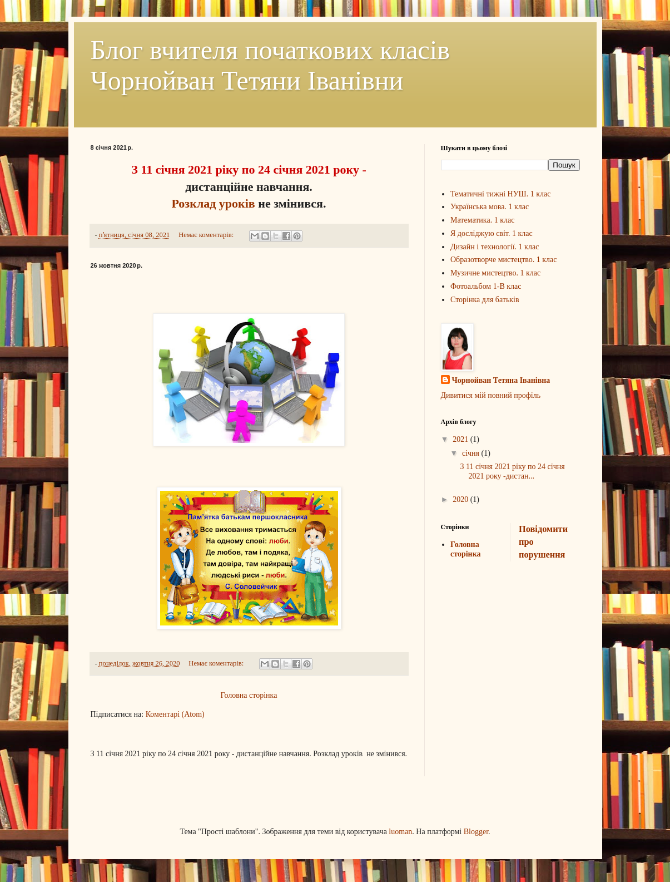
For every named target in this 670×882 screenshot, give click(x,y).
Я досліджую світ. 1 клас (491, 233)
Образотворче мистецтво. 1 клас (503, 259)
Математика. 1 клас (482, 220)
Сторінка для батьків (484, 299)
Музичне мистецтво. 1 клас (495, 273)
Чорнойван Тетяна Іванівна (501, 380)
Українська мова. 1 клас (489, 207)
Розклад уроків (213, 203)
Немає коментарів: (206, 235)
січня (472, 453)
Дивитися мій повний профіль (491, 395)
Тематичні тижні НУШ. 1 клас (500, 194)
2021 (461, 439)
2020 (461, 499)
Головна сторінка (249, 695)
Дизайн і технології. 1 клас (494, 247)
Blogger (476, 831)
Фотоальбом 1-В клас (485, 286)
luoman (400, 831)
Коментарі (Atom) (175, 714)
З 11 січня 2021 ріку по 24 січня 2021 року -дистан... (512, 471)
